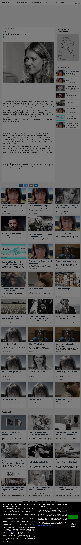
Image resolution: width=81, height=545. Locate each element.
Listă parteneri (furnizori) (44, 525)
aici (14, 532)
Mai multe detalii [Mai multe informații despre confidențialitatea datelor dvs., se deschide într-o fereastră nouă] (29, 516)
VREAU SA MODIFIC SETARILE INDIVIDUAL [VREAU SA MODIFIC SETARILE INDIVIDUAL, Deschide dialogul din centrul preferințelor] (73, 524)
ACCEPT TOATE (73, 517)
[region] (40, 523)
